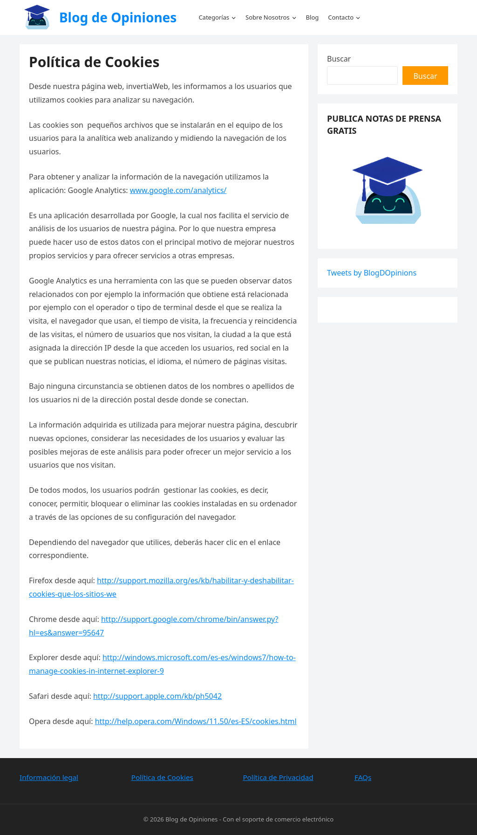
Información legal (49, 777)
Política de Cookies (162, 777)
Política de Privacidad (278, 777)
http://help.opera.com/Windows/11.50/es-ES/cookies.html (196, 721)
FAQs (362, 777)
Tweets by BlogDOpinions (371, 273)
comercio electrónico (304, 819)
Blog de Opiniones (118, 17)
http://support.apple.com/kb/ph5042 (157, 696)
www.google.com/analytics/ (178, 190)
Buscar (339, 59)
